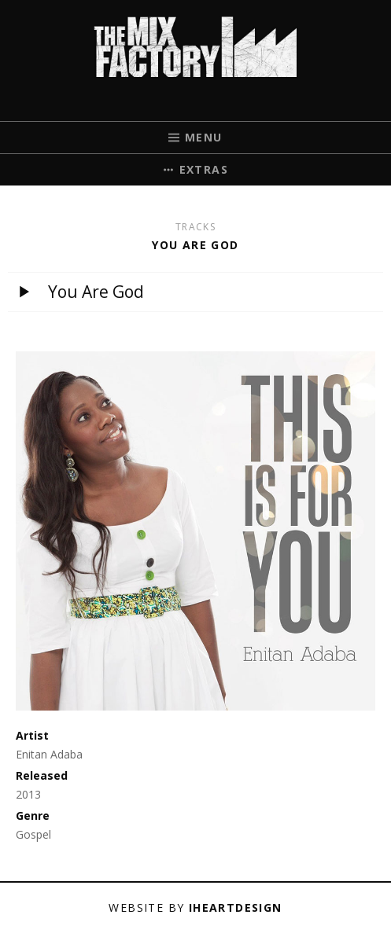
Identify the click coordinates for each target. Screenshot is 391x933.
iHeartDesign (235, 907)
